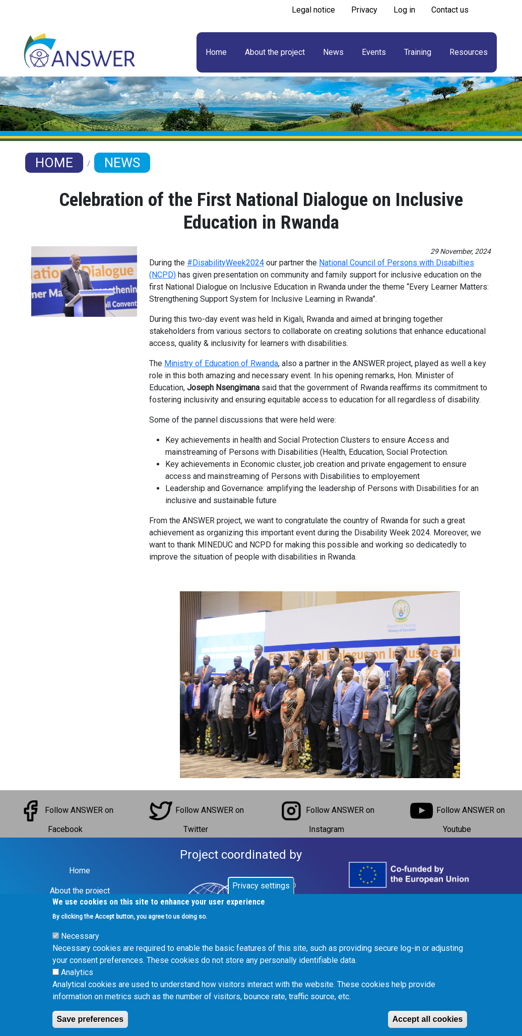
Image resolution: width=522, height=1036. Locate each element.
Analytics (77, 972)
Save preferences (90, 1019)
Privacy (364, 10)
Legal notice (313, 10)
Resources (468, 52)
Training (417, 52)
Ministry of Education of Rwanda (221, 363)
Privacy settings (261, 885)
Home (216, 52)
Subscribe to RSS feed (288, 24)
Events (374, 52)
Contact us (450, 10)
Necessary (80, 936)
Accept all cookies (428, 1019)
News (333, 52)
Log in (404, 10)
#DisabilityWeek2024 (225, 262)
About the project (275, 52)
